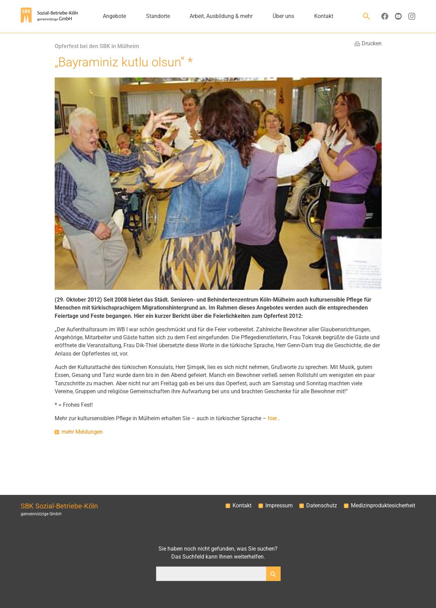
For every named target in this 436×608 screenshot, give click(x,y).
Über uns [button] (283, 16)
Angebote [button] (114, 16)
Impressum (279, 506)
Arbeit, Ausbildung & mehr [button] (221, 16)
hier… (274, 418)
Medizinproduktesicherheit (383, 506)
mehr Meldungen (82, 432)
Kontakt (242, 506)
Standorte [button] (158, 16)
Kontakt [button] (323, 16)
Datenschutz (321, 506)
